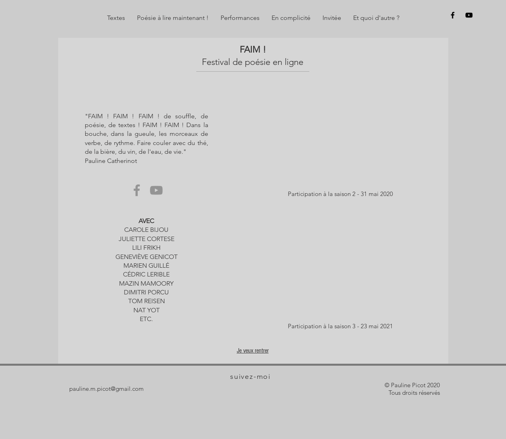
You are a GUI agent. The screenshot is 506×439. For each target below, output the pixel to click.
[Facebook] (137, 190)
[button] (116, 18)
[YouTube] (156, 190)
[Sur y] (469, 15)
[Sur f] (452, 15)
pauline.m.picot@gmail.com (106, 388)
